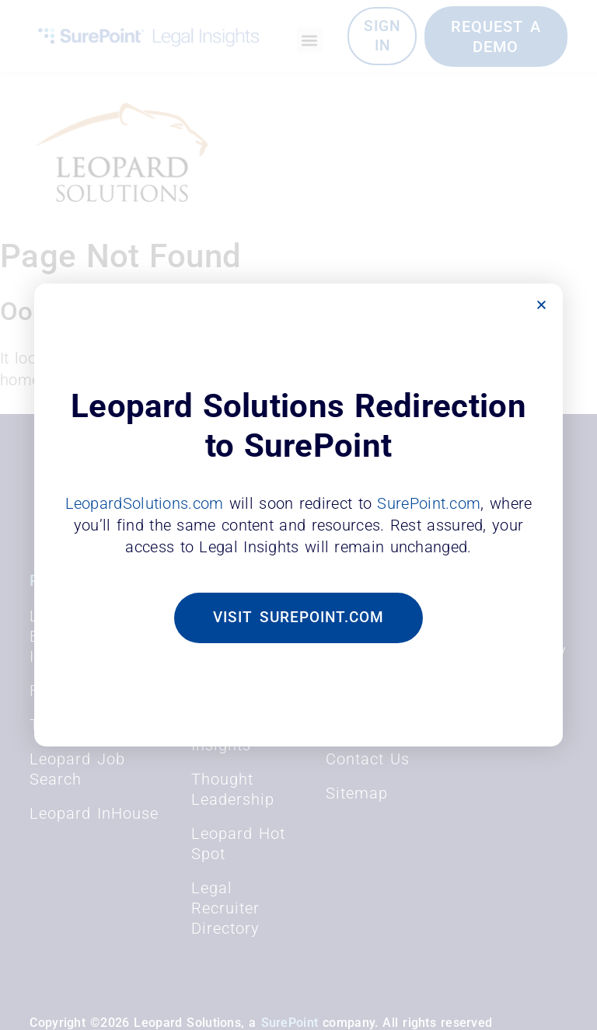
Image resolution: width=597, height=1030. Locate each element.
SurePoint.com (428, 502)
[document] (298, 515)
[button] (541, 305)
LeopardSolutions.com (144, 502)
